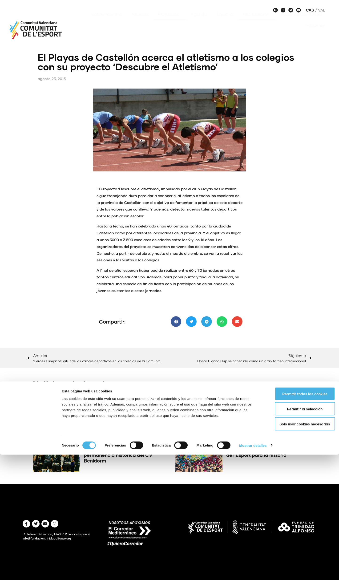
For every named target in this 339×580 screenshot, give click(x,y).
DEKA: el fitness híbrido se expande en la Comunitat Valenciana (256, 415)
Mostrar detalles (253, 571)
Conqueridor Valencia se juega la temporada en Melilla (122, 412)
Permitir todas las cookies (299, 519)
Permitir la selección (300, 534)
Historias (316, 32)
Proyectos (169, 21)
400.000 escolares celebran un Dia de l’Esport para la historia (266, 452)
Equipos (225, 21)
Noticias (140, 21)
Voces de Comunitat (302, 21)
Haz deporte (257, 21)
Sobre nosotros (106, 21)
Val (321, 10)
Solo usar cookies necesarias (299, 549)
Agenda (198, 21)
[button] (176, 321)
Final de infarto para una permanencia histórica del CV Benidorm (118, 454)
